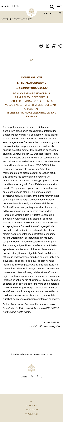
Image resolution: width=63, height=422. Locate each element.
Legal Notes (31, 406)
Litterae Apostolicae (14, 19)
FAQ (31, 402)
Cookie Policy (31, 410)
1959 (30, 19)
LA (31, 59)
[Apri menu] (59, 6)
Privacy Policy (31, 414)
